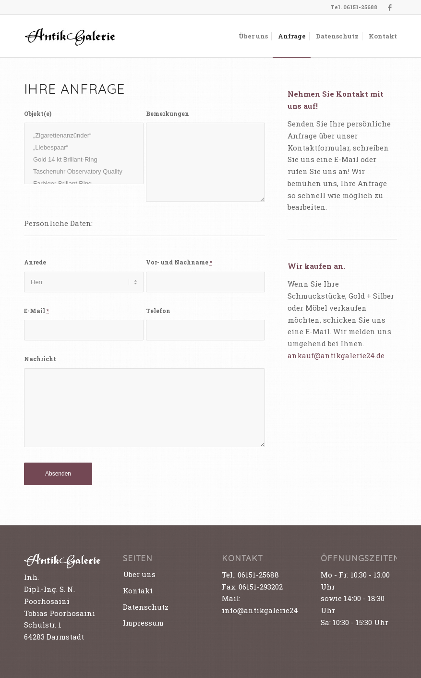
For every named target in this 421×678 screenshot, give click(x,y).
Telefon (158, 310)
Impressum (143, 623)
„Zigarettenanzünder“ (84, 135)
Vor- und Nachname (179, 262)
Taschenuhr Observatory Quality (84, 171)
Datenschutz (145, 607)
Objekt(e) (37, 113)
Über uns (139, 574)
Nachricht (40, 359)
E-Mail (36, 310)
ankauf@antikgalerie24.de (336, 355)
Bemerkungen (167, 113)
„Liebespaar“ (84, 147)
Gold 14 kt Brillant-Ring (84, 159)
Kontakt (138, 590)
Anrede (35, 262)
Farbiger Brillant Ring (84, 183)
